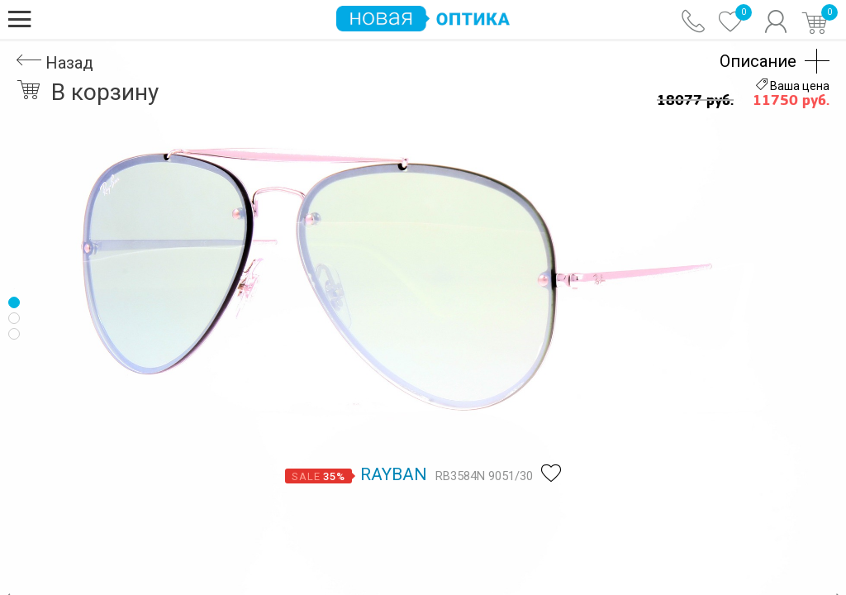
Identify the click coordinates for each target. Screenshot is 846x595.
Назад (55, 63)
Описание (758, 61)
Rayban (393, 474)
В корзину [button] (88, 92)
